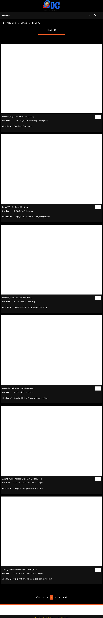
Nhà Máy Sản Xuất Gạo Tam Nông (16, 298)
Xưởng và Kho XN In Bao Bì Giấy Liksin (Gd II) (22, 479)
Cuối (65, 597)
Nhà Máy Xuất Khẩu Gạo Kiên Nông (17, 388)
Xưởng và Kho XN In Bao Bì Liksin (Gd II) (19, 569)
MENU (6, 15)
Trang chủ (9, 23)
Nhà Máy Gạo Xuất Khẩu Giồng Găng (18, 117)
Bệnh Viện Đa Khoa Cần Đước (15, 207)
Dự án (24, 23)
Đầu (38, 597)
